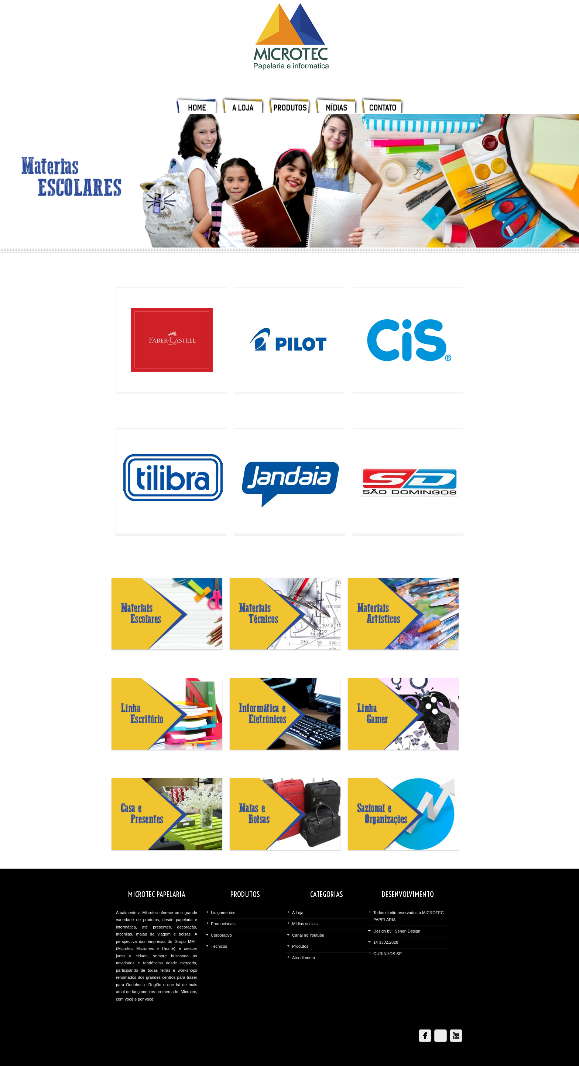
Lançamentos (223, 912)
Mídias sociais (305, 923)
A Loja (298, 912)
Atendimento (303, 957)
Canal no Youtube (308, 935)
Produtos (300, 946)
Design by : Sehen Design (396, 931)
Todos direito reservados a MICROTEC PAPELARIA (408, 916)
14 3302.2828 (385, 942)
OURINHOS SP (387, 953)
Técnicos (219, 946)
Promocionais (223, 923)
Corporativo (221, 935)
